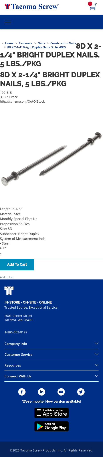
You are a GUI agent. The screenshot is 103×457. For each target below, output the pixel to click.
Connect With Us (17, 376)
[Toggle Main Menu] (7, 22)
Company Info (15, 343)
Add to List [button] (7, 277)
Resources (12, 365)
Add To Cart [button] (17, 264)
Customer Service (18, 354)
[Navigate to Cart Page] (93, 7)
